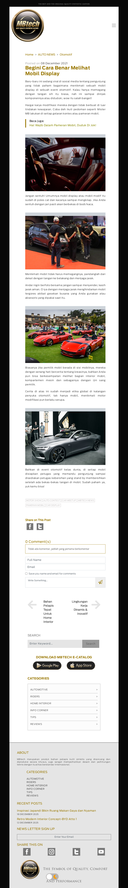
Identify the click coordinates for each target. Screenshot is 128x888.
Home (29, 54)
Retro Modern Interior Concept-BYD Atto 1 (47, 819)
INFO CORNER (36, 789)
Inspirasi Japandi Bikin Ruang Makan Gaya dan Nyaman (56, 810)
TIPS (30, 792)
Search (90, 643)
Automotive (64, 689)
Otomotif (66, 54)
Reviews (64, 724)
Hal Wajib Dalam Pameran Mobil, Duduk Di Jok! (62, 125)
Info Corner (64, 710)
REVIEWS (33, 796)
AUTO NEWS (46, 54)
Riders (64, 696)
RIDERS (31, 782)
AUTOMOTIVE (35, 779)
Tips (64, 717)
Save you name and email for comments (52, 574)
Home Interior (64, 703)
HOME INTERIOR (37, 786)
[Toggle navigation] (114, 25)
